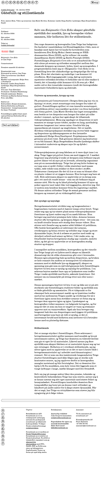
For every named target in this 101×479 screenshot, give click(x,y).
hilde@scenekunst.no (59, 428)
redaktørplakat (32, 428)
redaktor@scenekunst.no (61, 418)
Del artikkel (10, 125)
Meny (95, 2)
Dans (11, 51)
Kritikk (5, 51)
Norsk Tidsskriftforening (36, 434)
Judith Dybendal (7, 10)
